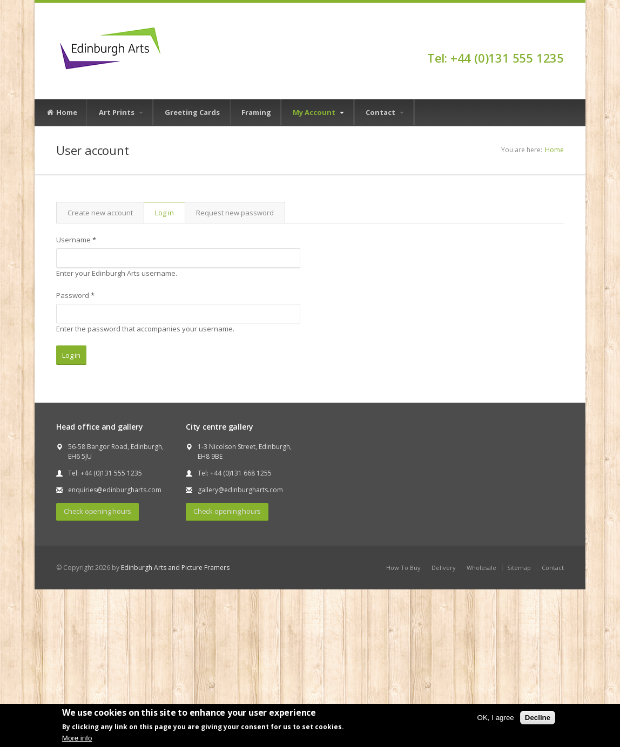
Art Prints (121, 112)
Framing (256, 112)
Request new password (235, 213)
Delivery (444, 567)
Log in (170, 212)
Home (61, 112)
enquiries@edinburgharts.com (114, 489)
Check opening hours (97, 511)
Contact (385, 112)
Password (75, 295)
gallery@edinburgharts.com (240, 489)
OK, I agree (495, 718)
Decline (537, 718)
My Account (318, 112)
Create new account (100, 213)
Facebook (558, 39)
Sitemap (519, 567)
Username (76, 240)
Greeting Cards (192, 112)
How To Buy (403, 567)
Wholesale (481, 567)
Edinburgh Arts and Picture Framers (175, 567)
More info (77, 738)
